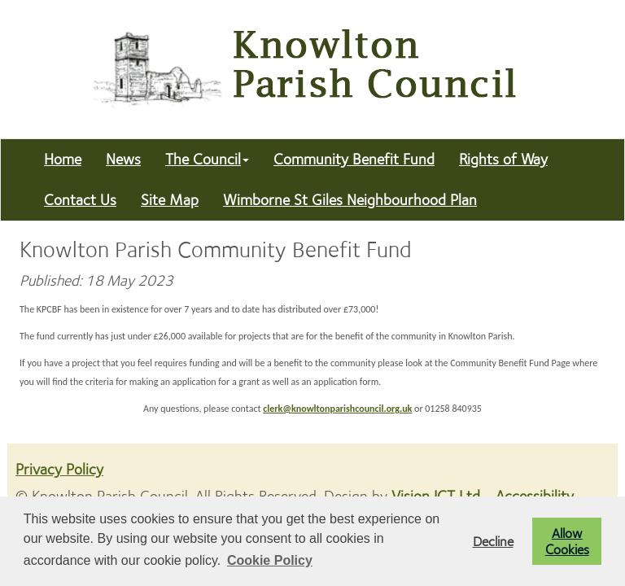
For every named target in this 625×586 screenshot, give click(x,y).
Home (62, 159)
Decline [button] (493, 541)
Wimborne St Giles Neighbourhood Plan (350, 199)
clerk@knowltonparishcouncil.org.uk (337, 408)
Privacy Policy (59, 469)
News (123, 159)
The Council (207, 159)
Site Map (170, 199)
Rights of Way (503, 159)
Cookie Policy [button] (269, 560)
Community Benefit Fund (354, 159)
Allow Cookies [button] (567, 541)
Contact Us (80, 199)
